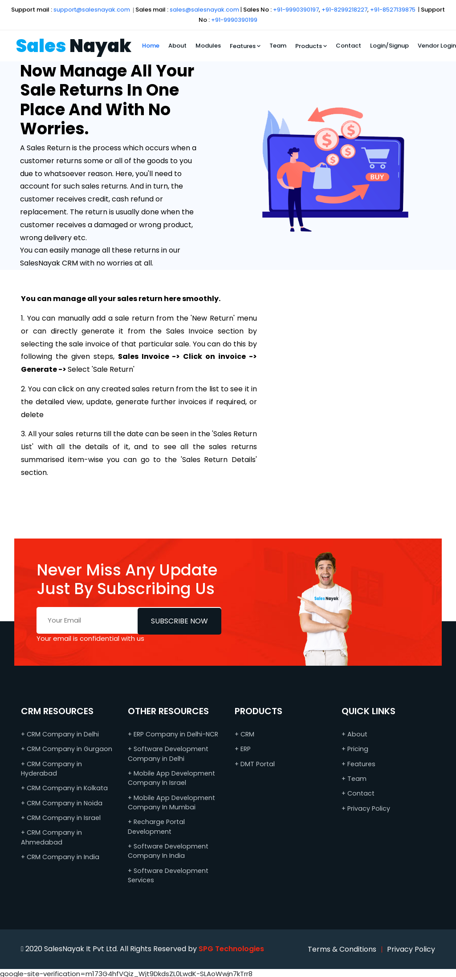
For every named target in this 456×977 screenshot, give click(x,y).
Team (277, 45)
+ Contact (358, 792)
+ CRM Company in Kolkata (63, 787)
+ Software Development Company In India (167, 849)
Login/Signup (389, 45)
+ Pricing (355, 748)
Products (311, 46)
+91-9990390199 (234, 20)
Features (245, 46)
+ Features (358, 763)
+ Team (354, 778)
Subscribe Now (179, 620)
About (177, 45)
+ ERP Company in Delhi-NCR (172, 734)
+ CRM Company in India (59, 855)
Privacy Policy (411, 947)
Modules (208, 45)
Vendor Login (437, 45)
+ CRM (244, 734)
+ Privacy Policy (365, 807)
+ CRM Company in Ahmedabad (51, 836)
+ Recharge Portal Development (155, 825)
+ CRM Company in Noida (60, 802)
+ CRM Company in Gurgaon (65, 748)
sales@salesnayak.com (204, 9)
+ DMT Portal (254, 763)
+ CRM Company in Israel (59, 816)
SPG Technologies (231, 947)
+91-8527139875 (392, 9)
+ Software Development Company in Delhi (167, 753)
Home (150, 45)
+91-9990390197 (296, 9)
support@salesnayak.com (91, 9)
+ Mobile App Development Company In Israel (170, 777)
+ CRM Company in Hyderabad (51, 768)
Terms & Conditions (342, 947)
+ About (354, 734)
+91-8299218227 (344, 9)
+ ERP (243, 748)
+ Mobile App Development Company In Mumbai (170, 801)
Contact (348, 45)
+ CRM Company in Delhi (59, 734)
